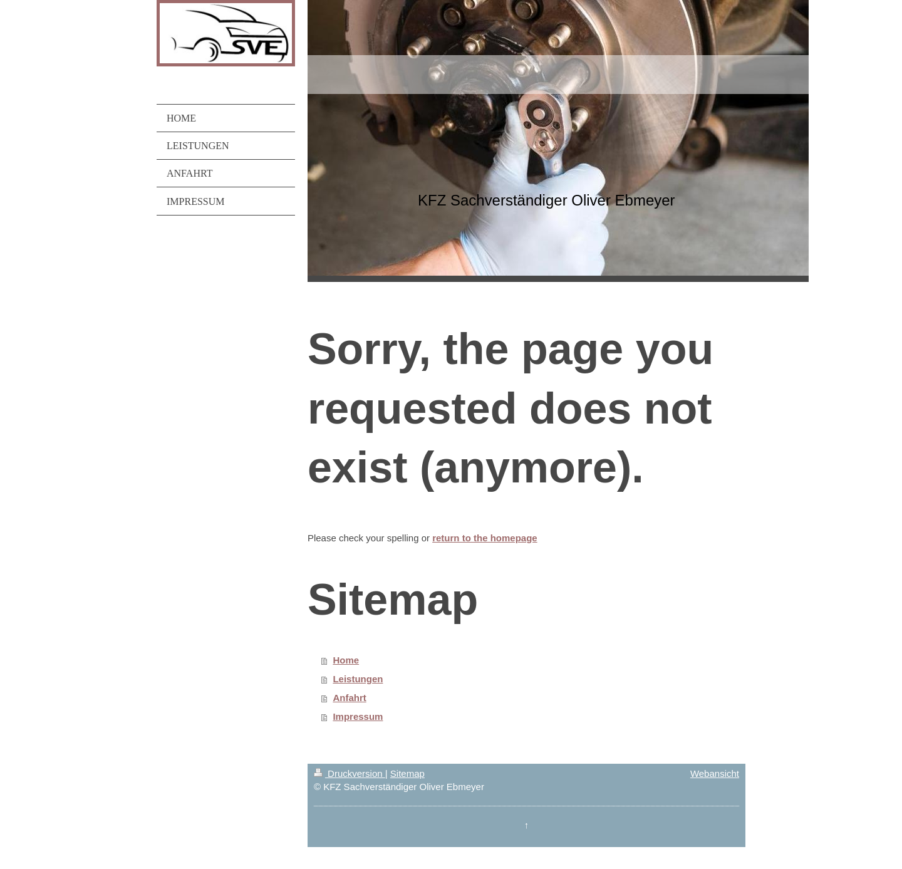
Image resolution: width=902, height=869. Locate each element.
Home (346, 660)
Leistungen (358, 679)
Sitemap (407, 773)
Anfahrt (349, 697)
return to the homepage (484, 538)
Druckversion (349, 773)
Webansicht (714, 773)
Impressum (358, 716)
